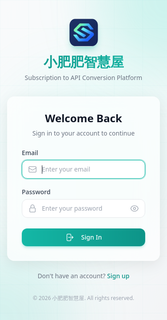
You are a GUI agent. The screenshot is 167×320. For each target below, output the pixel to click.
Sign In (83, 237)
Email (30, 152)
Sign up (118, 276)
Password (36, 192)
